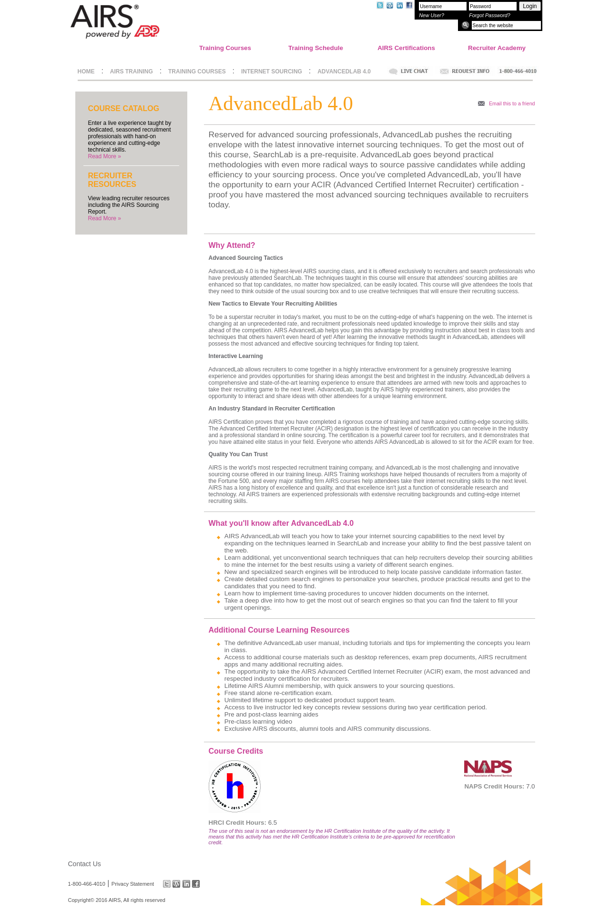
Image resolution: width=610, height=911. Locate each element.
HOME (86, 71)
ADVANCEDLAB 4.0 (344, 71)
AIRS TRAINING (131, 71)
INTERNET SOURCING (271, 71)
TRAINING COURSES (197, 71)
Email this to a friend (512, 103)
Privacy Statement (133, 884)
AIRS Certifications (406, 47)
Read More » (104, 156)
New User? (431, 15)
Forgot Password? (489, 15)
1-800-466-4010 (86, 884)
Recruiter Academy (497, 47)
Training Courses (225, 47)
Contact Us (84, 864)
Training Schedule (315, 47)
